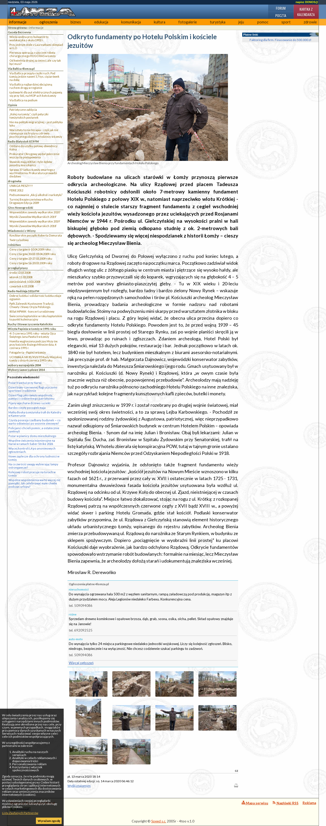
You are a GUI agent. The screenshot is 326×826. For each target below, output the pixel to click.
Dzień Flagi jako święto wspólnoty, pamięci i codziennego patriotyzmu (31, 397)
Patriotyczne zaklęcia (23, 109)
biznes (76, 22)
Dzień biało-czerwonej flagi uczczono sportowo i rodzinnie (32, 389)
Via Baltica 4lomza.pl (21, 68)
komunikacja (131, 22)
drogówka (14, 181)
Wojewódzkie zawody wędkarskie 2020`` (35, 212)
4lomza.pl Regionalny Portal (32, 806)
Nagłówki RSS (285, 803)
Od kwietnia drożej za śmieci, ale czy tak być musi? (35, 62)
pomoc (262, 22)
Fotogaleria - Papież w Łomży (27, 352)
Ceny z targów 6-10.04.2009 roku (30, 249)
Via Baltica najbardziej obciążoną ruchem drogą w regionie (30, 86)
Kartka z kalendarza (306, 11)
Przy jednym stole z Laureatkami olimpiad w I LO (36, 46)
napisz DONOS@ (307, 2)
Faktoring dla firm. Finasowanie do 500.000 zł (280, 40)
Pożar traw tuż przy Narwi (25, 382)
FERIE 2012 (16, 190)
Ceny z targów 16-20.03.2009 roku (30, 263)
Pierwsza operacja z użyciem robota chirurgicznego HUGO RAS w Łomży (32, 54)
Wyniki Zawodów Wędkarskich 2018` (33, 226)
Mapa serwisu (255, 803)
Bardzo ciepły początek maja (27, 407)
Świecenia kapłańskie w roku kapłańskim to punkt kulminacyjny (35, 317)
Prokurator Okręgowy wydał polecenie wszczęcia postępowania (34, 155)
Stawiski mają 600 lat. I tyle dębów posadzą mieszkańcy (30, 163)
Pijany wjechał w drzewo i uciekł (29, 403)
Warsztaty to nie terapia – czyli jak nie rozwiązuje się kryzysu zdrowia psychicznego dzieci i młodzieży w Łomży (35, 133)
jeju (241, 22)
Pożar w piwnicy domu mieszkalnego (32, 436)
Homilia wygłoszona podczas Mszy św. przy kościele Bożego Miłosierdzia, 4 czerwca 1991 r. (33, 344)
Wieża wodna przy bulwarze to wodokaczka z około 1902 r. (28, 38)
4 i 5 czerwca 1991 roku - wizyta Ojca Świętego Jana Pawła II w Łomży (32, 335)
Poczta (280, 15)
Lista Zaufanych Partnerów (20, 813)
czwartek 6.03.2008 (21, 286)
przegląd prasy (18, 268)
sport (286, 22)
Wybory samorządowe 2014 (26, 369)
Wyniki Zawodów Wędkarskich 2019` (33, 216)
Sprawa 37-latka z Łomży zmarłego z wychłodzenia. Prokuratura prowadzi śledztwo (33, 173)
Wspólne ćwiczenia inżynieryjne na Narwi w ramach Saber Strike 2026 (31, 442)
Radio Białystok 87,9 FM (23, 141)
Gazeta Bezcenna (19, 32)
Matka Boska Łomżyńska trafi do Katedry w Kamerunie (34, 414)
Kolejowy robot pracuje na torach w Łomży (32, 473)
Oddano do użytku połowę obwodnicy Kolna (33, 147)
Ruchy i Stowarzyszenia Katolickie (30, 324)
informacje (17, 22)
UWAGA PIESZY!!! (21, 185)
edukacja (101, 22)
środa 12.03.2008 (20, 272)
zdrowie (310, 22)
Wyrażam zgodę (49, 821)
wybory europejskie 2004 (24, 365)
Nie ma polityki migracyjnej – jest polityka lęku (36, 123)
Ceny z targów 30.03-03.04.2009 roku (32, 254)
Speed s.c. (158, 821)
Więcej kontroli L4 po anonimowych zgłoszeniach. (32, 450)
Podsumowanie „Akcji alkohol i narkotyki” (36, 195)
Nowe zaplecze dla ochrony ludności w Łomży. (33, 458)
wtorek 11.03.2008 (20, 277)
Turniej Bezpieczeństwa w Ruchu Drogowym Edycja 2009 (31, 201)
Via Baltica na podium (23, 100)
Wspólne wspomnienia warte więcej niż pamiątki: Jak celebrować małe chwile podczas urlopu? (34, 483)
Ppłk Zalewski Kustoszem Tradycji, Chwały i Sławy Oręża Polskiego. (31, 305)
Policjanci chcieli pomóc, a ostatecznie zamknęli (33, 429)
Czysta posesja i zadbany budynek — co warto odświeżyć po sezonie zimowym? (34, 421)
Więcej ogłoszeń (81, 663)
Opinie (12, 105)
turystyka (217, 22)
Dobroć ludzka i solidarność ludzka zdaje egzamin (35, 297)
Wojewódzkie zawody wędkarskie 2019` (34, 221)
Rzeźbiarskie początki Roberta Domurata (35, 235)
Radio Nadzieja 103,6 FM (23, 291)
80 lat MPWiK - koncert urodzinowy (32, 311)
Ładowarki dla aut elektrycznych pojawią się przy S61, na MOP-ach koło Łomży (35, 94)
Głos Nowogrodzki (20, 207)
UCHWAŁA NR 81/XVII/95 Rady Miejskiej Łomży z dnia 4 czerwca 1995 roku (35, 358)
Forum (281, 8)
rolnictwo (14, 244)
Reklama (309, 803)
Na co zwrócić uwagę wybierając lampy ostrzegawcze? (33, 466)
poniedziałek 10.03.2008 (24, 281)
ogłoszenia (48, 22)
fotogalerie (187, 22)
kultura (159, 22)
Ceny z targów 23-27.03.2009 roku (30, 258)
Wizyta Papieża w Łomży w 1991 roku (32, 328)
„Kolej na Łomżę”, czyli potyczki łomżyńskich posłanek (28, 116)
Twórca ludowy (19, 240)
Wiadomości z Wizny (22, 230)
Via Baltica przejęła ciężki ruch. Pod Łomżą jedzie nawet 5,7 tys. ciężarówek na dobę (34, 76)
